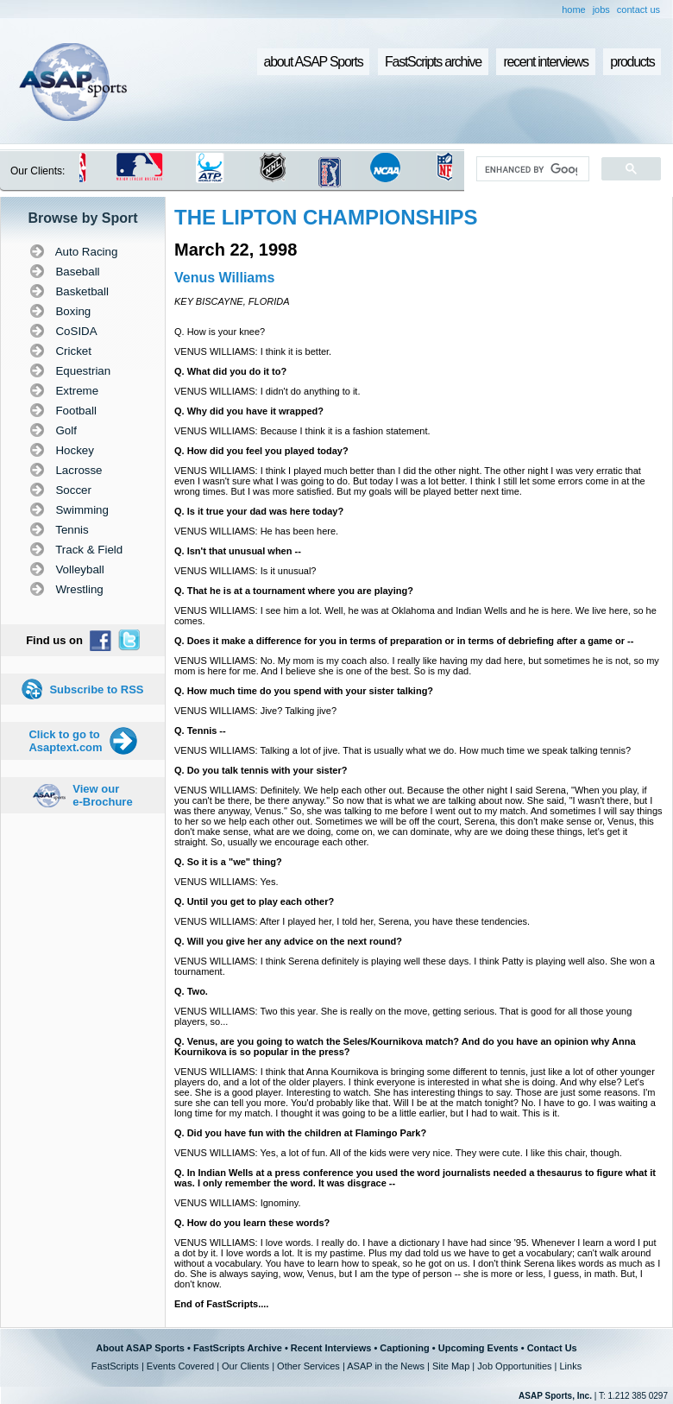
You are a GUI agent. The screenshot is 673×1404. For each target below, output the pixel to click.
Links (570, 1366)
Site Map (450, 1366)
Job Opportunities (514, 1366)
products (632, 61)
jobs (601, 9)
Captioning (404, 1348)
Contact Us (552, 1348)
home (574, 9)
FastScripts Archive (237, 1348)
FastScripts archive (433, 61)
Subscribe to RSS (96, 689)
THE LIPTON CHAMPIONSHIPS (326, 217)
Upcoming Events (478, 1348)
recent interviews (545, 61)
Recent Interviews (331, 1348)
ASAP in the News (386, 1366)
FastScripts (115, 1366)
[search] (531, 169)
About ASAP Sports (140, 1348)
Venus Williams (224, 277)
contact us (638, 9)
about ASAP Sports (313, 61)
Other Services (308, 1366)
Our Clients (245, 1366)
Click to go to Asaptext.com (65, 741)
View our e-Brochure (102, 795)
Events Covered (180, 1366)
